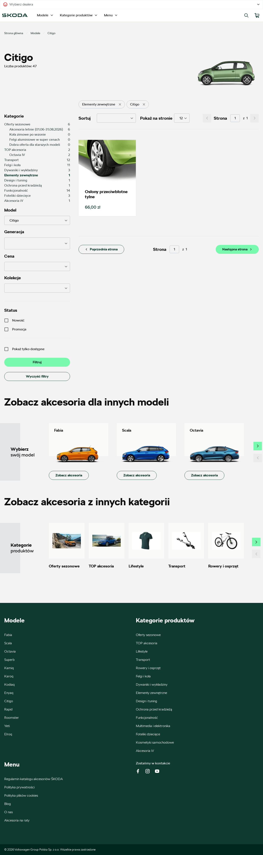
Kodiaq (9, 684)
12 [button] (181, 118)
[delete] (120, 104)
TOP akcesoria (146, 643)
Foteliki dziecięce (148, 734)
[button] (37, 243)
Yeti (7, 726)
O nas (8, 812)
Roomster (11, 718)
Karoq (8, 676)
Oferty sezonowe (148, 635)
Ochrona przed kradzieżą (154, 709)
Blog (7, 804)
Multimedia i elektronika (153, 726)
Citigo (8, 701)
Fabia (8, 635)
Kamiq (9, 668)
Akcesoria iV (145, 751)
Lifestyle (142, 651)
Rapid (8, 709)
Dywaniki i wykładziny (151, 684)
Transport (143, 660)
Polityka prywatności (19, 787)
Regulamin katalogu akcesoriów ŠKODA (33, 779)
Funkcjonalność (147, 718)
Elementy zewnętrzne (151, 693)
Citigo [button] (14, 220)
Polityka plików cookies (21, 795)
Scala (8, 643)
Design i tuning (146, 701)
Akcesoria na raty (17, 820)
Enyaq (8, 693)
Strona (220, 118)
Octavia (10, 651)
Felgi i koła (143, 676)
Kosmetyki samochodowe (155, 742)
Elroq (8, 734)
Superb (9, 660)
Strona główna (13, 33)
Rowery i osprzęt (148, 668)
